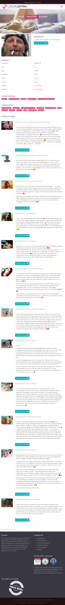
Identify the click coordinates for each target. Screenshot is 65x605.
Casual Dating (5, 529)
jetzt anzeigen (38, 85)
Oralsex (23, 99)
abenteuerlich (6, 108)
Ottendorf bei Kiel (34, 417)
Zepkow (37, 500)
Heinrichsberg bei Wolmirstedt (39, 122)
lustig (59, 108)
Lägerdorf (33, 241)
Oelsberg (32, 213)
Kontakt (29, 602)
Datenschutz (35, 602)
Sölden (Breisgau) (36, 181)
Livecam (26, 2)
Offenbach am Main (38, 309)
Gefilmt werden (14, 99)
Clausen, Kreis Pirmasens (39, 155)
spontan (4, 110)
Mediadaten (22, 602)
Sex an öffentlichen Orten (46, 99)
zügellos (41, 110)
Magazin (39, 2)
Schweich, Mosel (37, 269)
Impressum (43, 602)
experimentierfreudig (28, 108)
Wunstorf (34, 450)
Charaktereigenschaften (44, 543)
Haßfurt (34, 384)
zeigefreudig (32, 110)
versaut (19, 110)
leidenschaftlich (50, 108)
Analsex (4, 99)
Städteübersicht (42, 540)
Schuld (33, 341)
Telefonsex (32, 2)
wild (25, 110)
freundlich (40, 108)
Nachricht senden (41, 43)
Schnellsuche (41, 538)
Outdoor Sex (32, 99)
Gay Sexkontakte (42, 547)
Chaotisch (16, 108)
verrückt (12, 110)
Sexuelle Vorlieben (43, 545)
